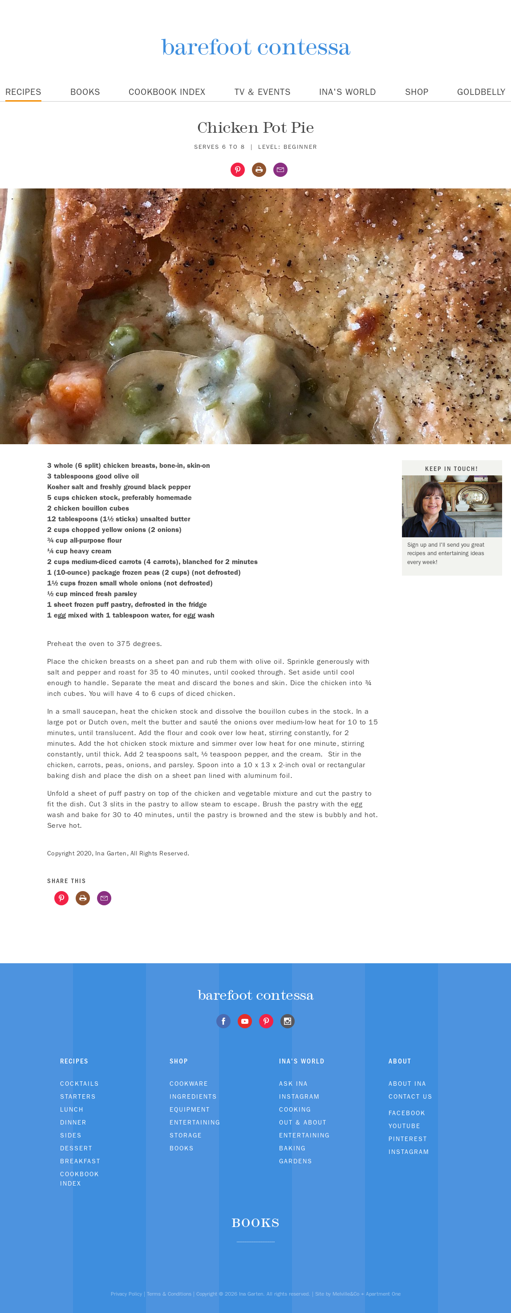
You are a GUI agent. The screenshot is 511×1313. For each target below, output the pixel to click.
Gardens (295, 1161)
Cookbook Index (167, 91)
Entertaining (195, 1122)
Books (85, 91)
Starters (78, 1096)
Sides (71, 1135)
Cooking (295, 1109)
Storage (186, 1135)
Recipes (23, 91)
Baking (292, 1148)
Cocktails (79, 1084)
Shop (417, 91)
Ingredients (193, 1096)
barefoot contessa (255, 46)
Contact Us (411, 1096)
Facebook (407, 1113)
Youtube (405, 1126)
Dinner (73, 1122)
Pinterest (408, 1139)
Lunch (72, 1109)
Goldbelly (481, 91)
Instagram (299, 1096)
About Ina (407, 1084)
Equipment (190, 1109)
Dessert (76, 1148)
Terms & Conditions (169, 1294)
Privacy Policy (126, 1294)
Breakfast (80, 1161)
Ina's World (347, 91)
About (400, 1061)
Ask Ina (293, 1084)
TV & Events (263, 91)
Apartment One (383, 1294)
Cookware (189, 1084)
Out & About (303, 1122)
